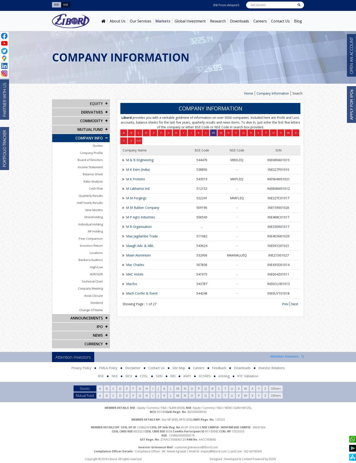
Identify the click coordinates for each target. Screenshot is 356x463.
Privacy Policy (81, 368)
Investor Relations (271, 368)
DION (272, 459)
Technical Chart (92, 281)
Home (248, 93)
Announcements (86, 318)
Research (218, 21)
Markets (163, 21)
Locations (96, 253)
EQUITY (96, 103)
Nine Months (94, 210)
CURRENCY (93, 343)
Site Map (178, 368)
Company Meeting (90, 288)
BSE (101, 376)
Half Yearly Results (90, 203)
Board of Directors (90, 160)
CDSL (144, 376)
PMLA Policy (108, 368)
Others (276, 388)
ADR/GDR (96, 274)
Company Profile (91, 153)
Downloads (239, 21)
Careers (260, 21)
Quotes (98, 146)
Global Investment (190, 21)
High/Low (96, 267)
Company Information (273, 93)
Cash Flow (96, 188)
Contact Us (280, 21)
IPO (100, 326)
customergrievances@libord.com (196, 447)
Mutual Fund (90, 129)
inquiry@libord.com (214, 451)
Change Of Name (91, 310)
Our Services (140, 21)
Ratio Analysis (93, 181)
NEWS (98, 335)
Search (297, 93)
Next (294, 304)
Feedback (219, 368)
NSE (114, 376)
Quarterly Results (91, 196)
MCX (128, 376)
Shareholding (93, 217)
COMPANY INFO (89, 138)
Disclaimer (133, 368)
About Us (118, 21)
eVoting (224, 376)
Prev (285, 304)
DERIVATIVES (92, 112)
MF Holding (95, 231)
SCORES (205, 376)
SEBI (159, 376)
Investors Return (91, 246)
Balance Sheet (93, 174)
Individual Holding (90, 224)
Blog (298, 21)
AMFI (187, 376)
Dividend (97, 303)
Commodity (91, 120)
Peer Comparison (91, 238)
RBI (173, 376)
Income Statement (90, 167)
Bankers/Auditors (91, 260)
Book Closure (93, 296)
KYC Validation (247, 376)
